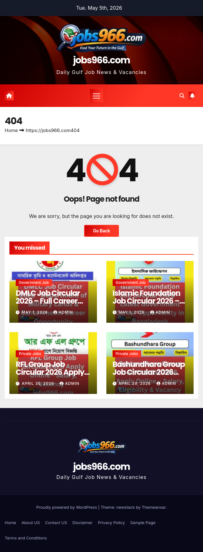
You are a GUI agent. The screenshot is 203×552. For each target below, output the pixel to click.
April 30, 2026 (38, 383)
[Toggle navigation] (96, 96)
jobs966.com (101, 60)
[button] (181, 96)
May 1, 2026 (35, 312)
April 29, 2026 (135, 383)
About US (30, 522)
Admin (63, 312)
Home (11, 130)
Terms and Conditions (26, 537)
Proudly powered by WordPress (67, 507)
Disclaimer (82, 522)
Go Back (101, 230)
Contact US (56, 522)
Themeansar (154, 507)
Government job (34, 282)
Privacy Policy (111, 522)
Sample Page (143, 522)
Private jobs (30, 353)
